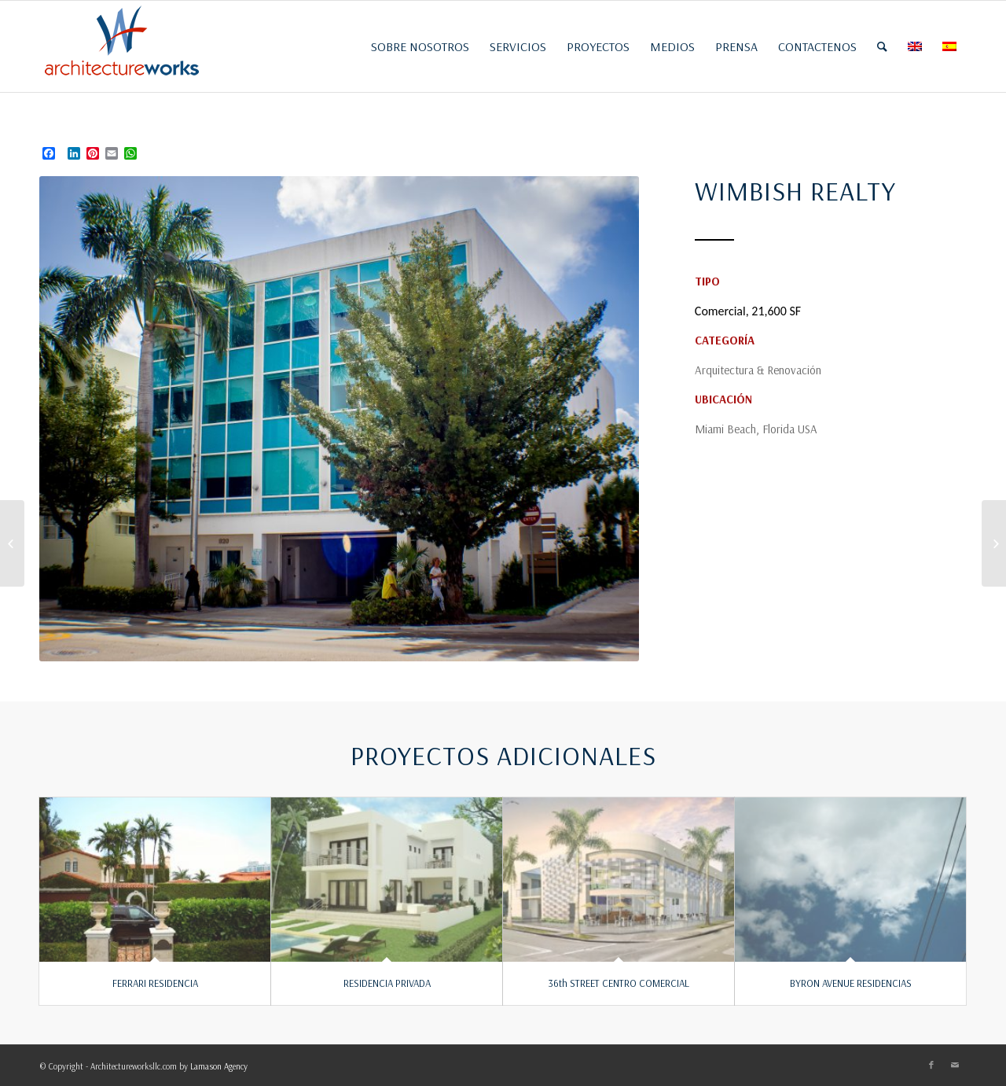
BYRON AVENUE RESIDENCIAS (851, 983)
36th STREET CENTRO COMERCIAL (618, 983)
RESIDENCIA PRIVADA (387, 983)
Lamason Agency (219, 1066)
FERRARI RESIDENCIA (155, 983)
